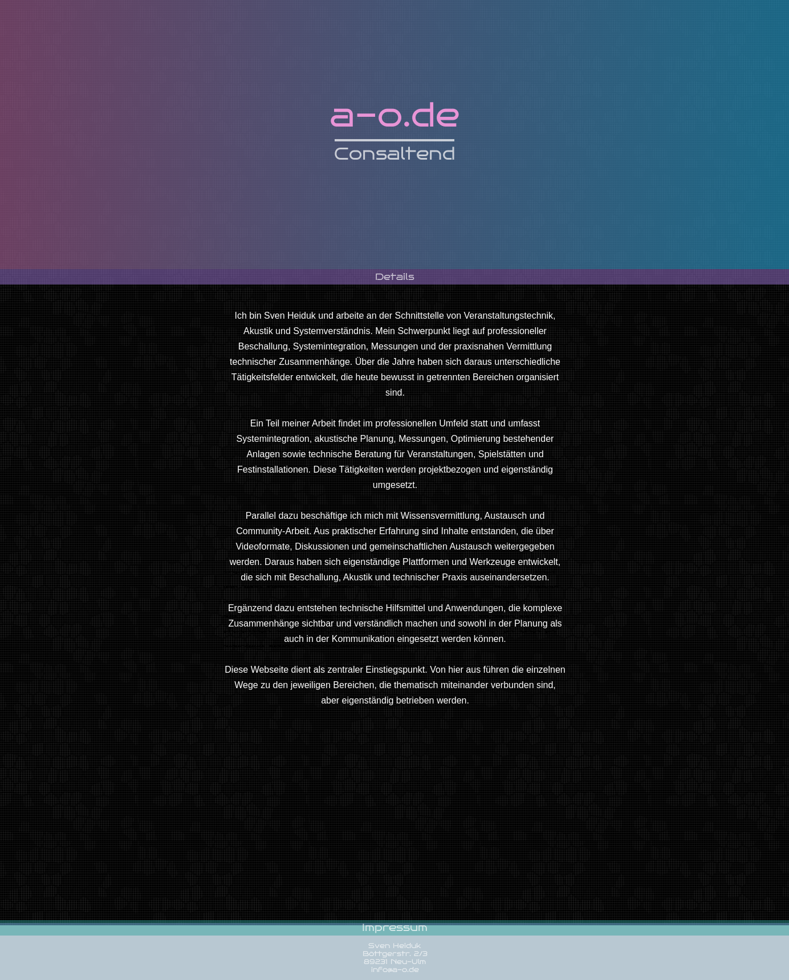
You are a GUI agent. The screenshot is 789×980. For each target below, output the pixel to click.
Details (394, 276)
